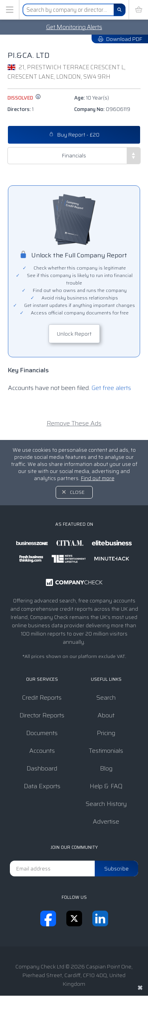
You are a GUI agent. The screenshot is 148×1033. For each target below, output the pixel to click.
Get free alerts (111, 388)
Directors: (20, 109)
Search (106, 697)
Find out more (97, 478)
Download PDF (119, 39)
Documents (42, 733)
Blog (106, 768)
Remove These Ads (74, 423)
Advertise (106, 821)
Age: (91, 98)
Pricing (106, 733)
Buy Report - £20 (74, 135)
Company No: (102, 109)
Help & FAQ (106, 786)
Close (77, 492)
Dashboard (41, 768)
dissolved (24, 98)
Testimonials (106, 751)
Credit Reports (42, 697)
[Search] (120, 10)
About (105, 715)
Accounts (42, 751)
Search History (106, 804)
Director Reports (41, 715)
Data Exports (42, 786)
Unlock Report (74, 333)
